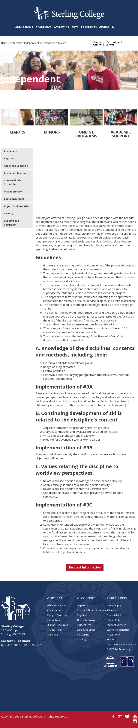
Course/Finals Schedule (12, 182)
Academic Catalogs (16, 165)
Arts (75, 27)
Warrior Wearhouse (118, 629)
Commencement (14, 199)
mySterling (83, 634)
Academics (44, 27)
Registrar (10, 158)
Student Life (101, 42)
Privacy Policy (54, 629)
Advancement (55, 610)
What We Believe (56, 605)
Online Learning (86, 620)
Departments (84, 605)
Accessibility (114, 634)
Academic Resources (16, 173)
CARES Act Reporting (118, 649)
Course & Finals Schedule (91, 610)
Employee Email (86, 629)
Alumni (117, 42)
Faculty (8, 213)
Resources (89, 27)
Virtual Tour (53, 620)
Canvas (110, 44)
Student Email (85, 625)
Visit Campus (114, 605)
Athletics (61, 27)
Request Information (85, 567)
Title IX (110, 639)
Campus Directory (57, 615)
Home (4, 43)
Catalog (81, 639)
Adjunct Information (17, 206)
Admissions (24, 27)
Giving (104, 27)
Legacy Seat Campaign (11, 222)
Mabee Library (13, 191)
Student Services (116, 625)
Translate (52, 634)
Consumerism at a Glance (121, 644)
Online (97, 44)
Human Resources (57, 625)
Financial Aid (114, 615)
